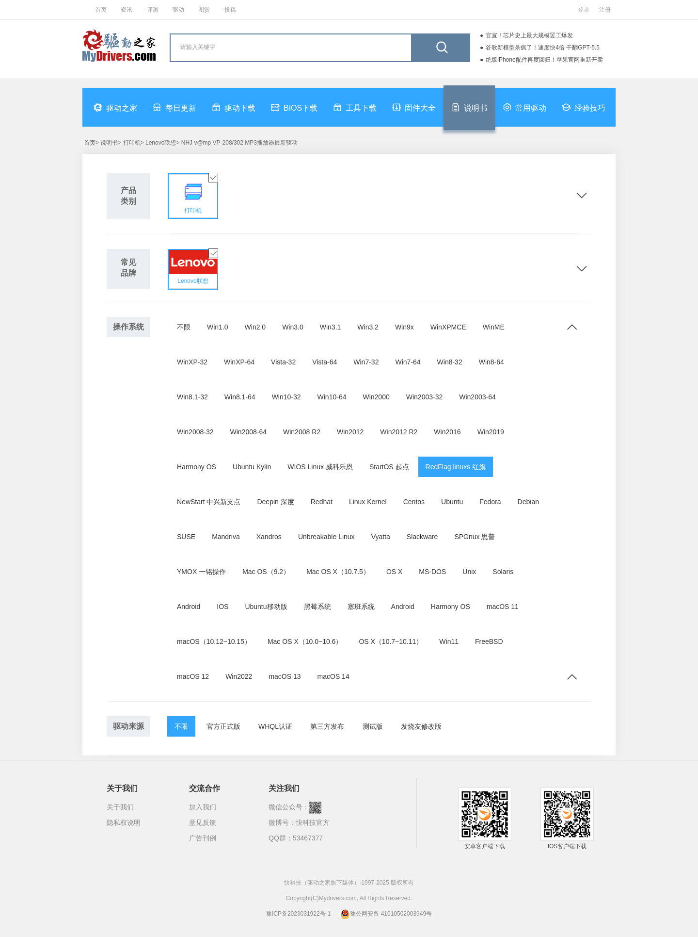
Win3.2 (368, 327)
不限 (183, 327)
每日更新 (174, 107)
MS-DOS (432, 571)
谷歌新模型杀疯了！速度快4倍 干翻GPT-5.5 (543, 47)
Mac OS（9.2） (266, 571)
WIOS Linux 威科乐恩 (320, 467)
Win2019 (490, 432)
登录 (583, 9)
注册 (605, 9)
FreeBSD (489, 641)
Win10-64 (332, 397)
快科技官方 (313, 822)
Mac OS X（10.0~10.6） (305, 641)
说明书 (469, 107)
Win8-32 (449, 362)
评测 (153, 9)
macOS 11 (503, 606)
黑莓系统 (317, 606)
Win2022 (238, 676)
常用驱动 (524, 107)
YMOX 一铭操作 (201, 571)
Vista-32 (283, 362)
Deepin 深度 (275, 502)
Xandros (269, 537)
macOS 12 (193, 676)
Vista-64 (324, 362)
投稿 (230, 9)
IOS (222, 606)
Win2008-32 (195, 432)
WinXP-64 (239, 362)
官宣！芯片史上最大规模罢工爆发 (529, 35)
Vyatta (380, 537)
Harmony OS (196, 467)
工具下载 (355, 107)
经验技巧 (583, 107)
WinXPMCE (448, 327)
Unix (469, 571)
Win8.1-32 (192, 397)
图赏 (204, 9)
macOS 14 (333, 676)
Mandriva (226, 537)
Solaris (502, 571)
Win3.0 (292, 327)
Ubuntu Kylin (252, 467)
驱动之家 (115, 107)
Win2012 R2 (398, 432)
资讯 (126, 9)
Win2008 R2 (301, 432)
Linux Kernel (368, 502)
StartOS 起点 (389, 467)
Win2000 (376, 397)
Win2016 (447, 432)
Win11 (449, 641)
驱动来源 (128, 726)
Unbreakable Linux (326, 537)
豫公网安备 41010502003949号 (386, 913)
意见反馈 (202, 822)
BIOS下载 (294, 107)
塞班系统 (361, 606)
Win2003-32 (424, 397)
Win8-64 (491, 362)
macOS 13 (285, 676)
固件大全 (414, 107)
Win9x (404, 327)
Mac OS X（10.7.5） (338, 571)
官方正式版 (223, 726)
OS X (394, 571)
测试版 (373, 726)
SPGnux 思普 (474, 537)
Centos (414, 502)
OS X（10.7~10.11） (391, 641)
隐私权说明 (124, 822)
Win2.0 (255, 327)
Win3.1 (330, 327)
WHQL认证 (275, 726)
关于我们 (120, 807)
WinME (494, 327)
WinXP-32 (192, 362)
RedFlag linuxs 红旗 (456, 467)
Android (188, 606)
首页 (101, 9)
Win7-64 (407, 362)
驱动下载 (233, 107)
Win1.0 (217, 327)
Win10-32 (286, 397)
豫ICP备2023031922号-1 (298, 913)
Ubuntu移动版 (266, 606)
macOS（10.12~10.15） (214, 641)
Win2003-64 (477, 397)
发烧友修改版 (421, 726)
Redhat (322, 502)
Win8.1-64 (239, 397)
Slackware (422, 537)
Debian (528, 502)
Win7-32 (366, 362)
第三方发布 (327, 726)
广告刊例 (202, 838)
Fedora (490, 502)
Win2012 (350, 432)
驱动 (178, 9)
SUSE (186, 537)
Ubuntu (452, 502)
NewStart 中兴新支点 (208, 502)
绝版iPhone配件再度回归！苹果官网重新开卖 (544, 59)
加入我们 (202, 807)
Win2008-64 (248, 432)
